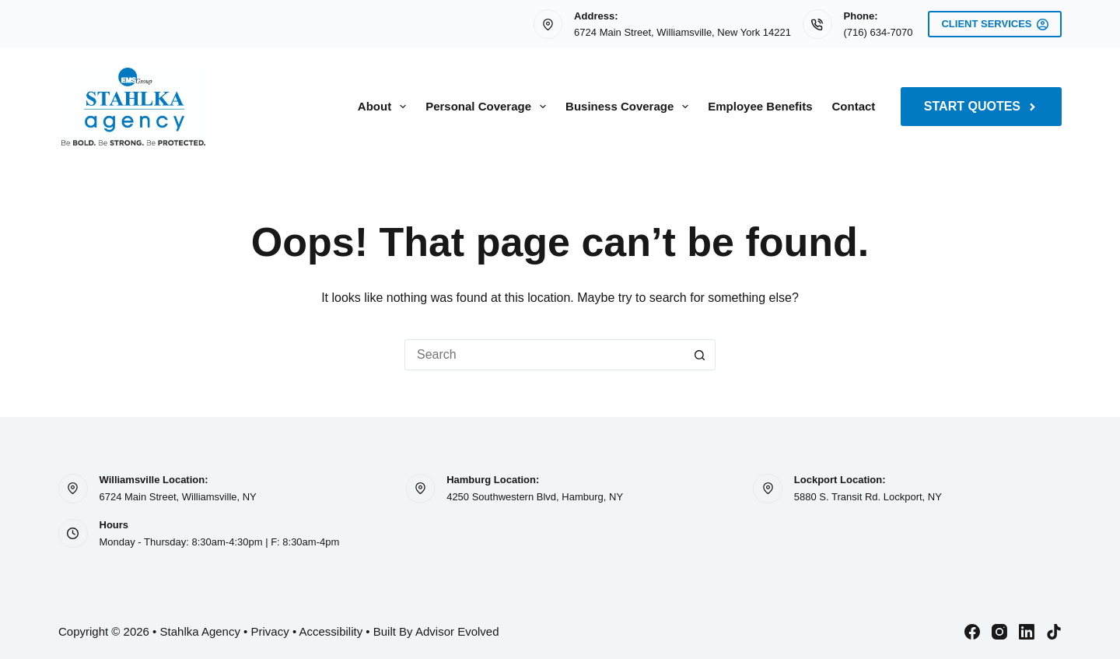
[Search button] (700, 354)
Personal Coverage (488, 106)
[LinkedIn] (1026, 632)
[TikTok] (1054, 632)
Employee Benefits (760, 106)
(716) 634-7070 (878, 32)
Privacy (270, 631)
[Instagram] (999, 632)
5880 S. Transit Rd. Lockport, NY (868, 497)
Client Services (994, 24)
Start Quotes (981, 106)
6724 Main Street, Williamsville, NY (178, 497)
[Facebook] (972, 632)
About (385, 106)
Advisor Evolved (457, 631)
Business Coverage (630, 106)
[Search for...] (544, 354)
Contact (854, 106)
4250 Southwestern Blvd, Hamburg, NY (534, 497)
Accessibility (330, 631)
